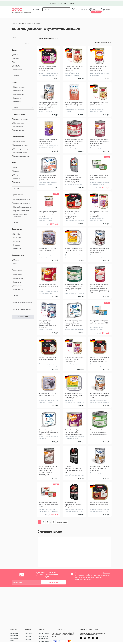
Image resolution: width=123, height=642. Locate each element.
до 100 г (17, 233)
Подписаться (53, 581)
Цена (14, 37)
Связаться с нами (14, 639)
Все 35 (23, 187)
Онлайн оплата (44, 633)
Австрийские (18, 285)
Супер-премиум (19, 86)
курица (16, 170)
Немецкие (17, 281)
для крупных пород (21, 144)
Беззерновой (18, 90)
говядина (17, 174)
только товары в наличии (23, 302)
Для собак (28, 639)
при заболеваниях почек (22, 206)
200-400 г (17, 240)
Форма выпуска (18, 254)
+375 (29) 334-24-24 (81, 8)
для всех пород (19, 140)
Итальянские (18, 277)
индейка (17, 177)
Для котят (28, 636)
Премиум (17, 97)
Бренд (14, 49)
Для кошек (28, 633)
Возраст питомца (18, 113)
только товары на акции (22, 308)
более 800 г (18, 248)
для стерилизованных (22, 199)
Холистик (17, 101)
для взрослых (19, 122)
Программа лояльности (14, 634)
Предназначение (18, 194)
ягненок (17, 181)
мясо (16, 166)
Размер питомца (18, 136)
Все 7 (23, 107)
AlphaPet (17, 65)
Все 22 (23, 75)
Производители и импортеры (44, 637)
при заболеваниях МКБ (22, 210)
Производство (17, 269)
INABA (16, 54)
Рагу (15, 262)
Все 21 (23, 222)
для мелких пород (20, 151)
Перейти (71, 2)
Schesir (16, 57)
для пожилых (19, 129)
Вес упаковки (17, 228)
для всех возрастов (21, 118)
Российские (18, 274)
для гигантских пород (21, 155)
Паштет (16, 259)
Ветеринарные (19, 93)
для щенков (18, 125)
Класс (14, 81)
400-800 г (17, 244)
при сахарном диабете (22, 202)
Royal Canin (18, 68)
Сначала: (97, 41)
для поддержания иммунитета (20, 214)
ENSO (16, 61)
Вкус (14, 162)
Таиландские (18, 288)
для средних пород (20, 148)
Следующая (62, 521)
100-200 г (17, 236)
